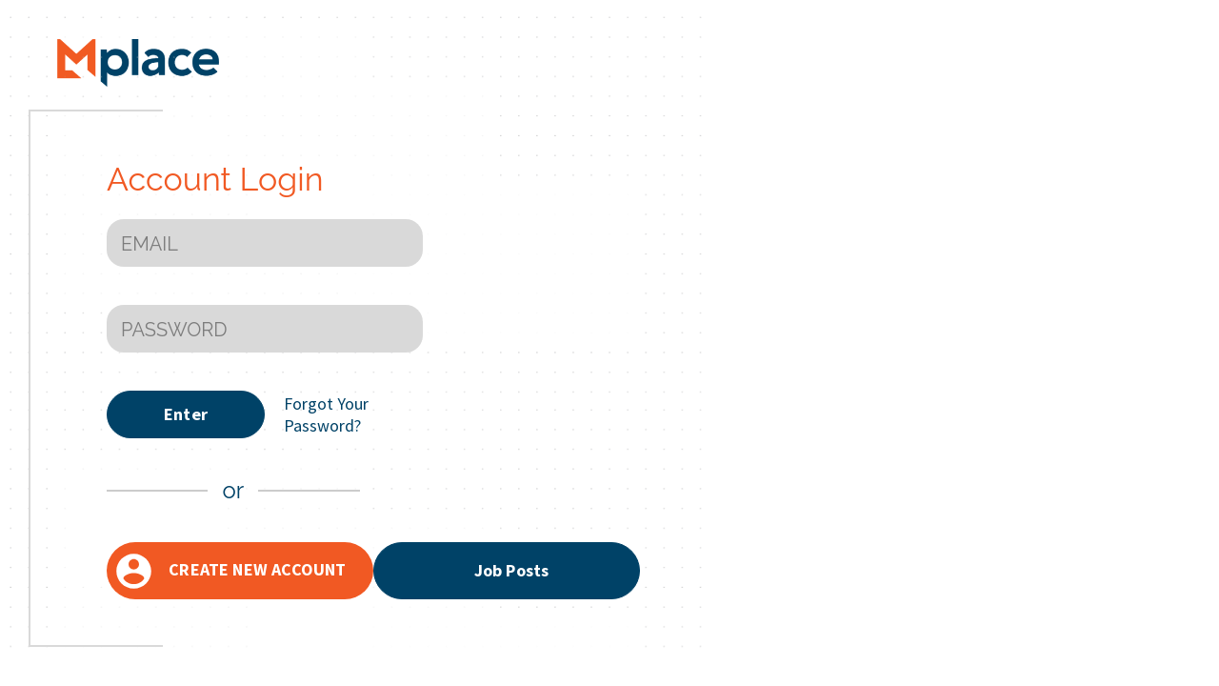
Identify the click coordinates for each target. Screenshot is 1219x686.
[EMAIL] (265, 243)
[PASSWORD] (265, 329)
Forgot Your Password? (326, 414)
